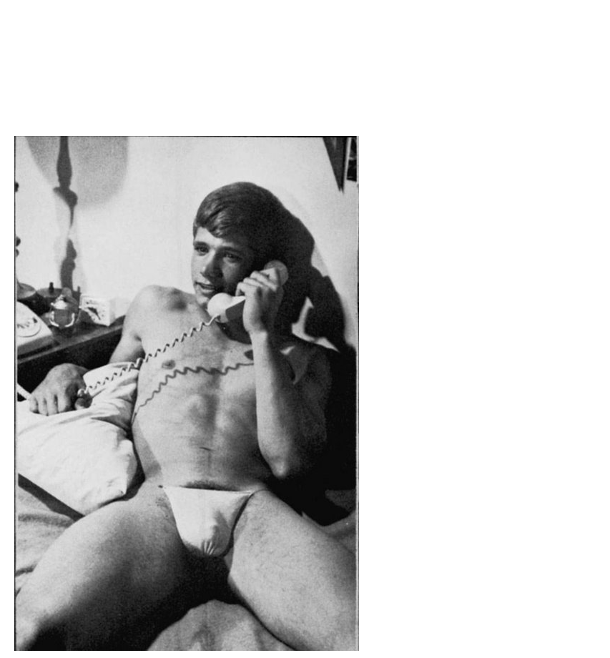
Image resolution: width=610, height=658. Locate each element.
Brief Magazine (305, 68)
